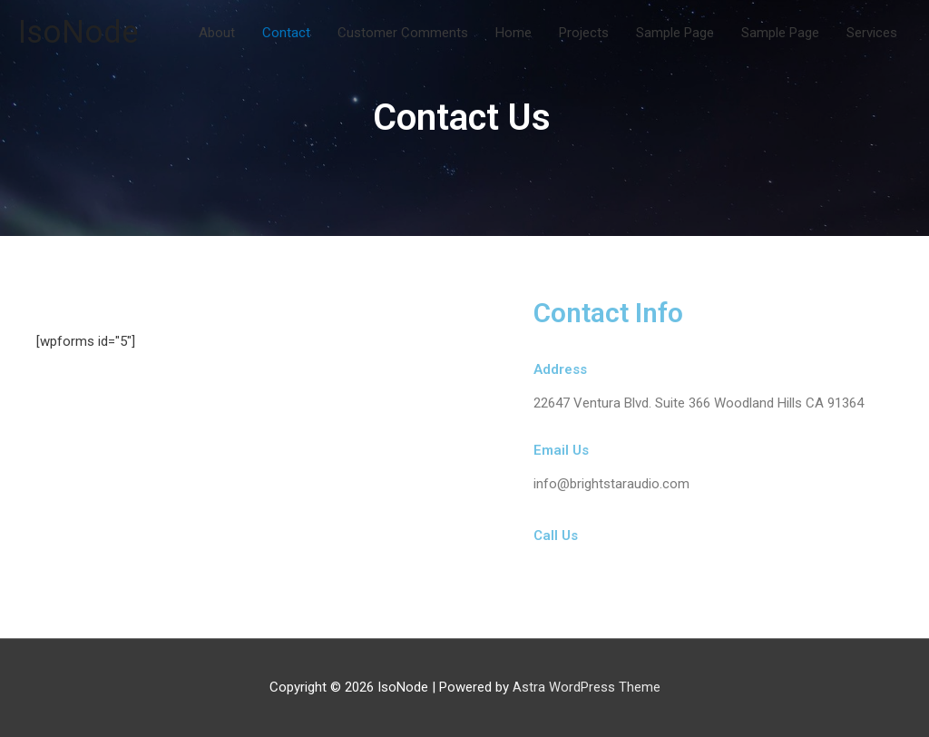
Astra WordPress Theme (586, 687)
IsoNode (79, 32)
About (217, 33)
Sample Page (675, 33)
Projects (584, 33)
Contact (286, 33)
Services (871, 33)
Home (513, 33)
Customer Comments (402, 33)
